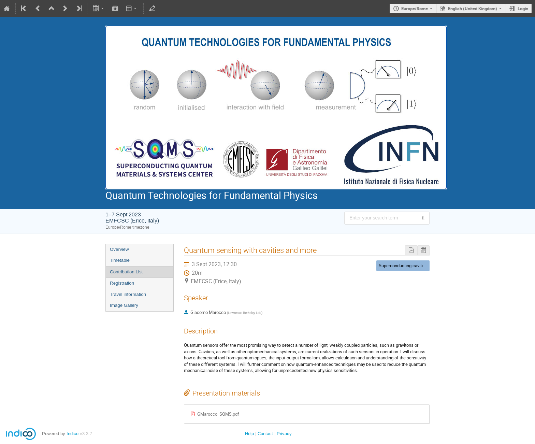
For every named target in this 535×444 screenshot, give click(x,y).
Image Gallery (124, 305)
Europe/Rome (414, 8)
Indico (72, 433)
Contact (265, 433)
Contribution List (126, 271)
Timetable (120, 260)
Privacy (284, 433)
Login (523, 8)
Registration (122, 283)
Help (249, 433)
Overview (119, 249)
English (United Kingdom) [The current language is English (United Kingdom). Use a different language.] (472, 8)
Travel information (128, 294)
